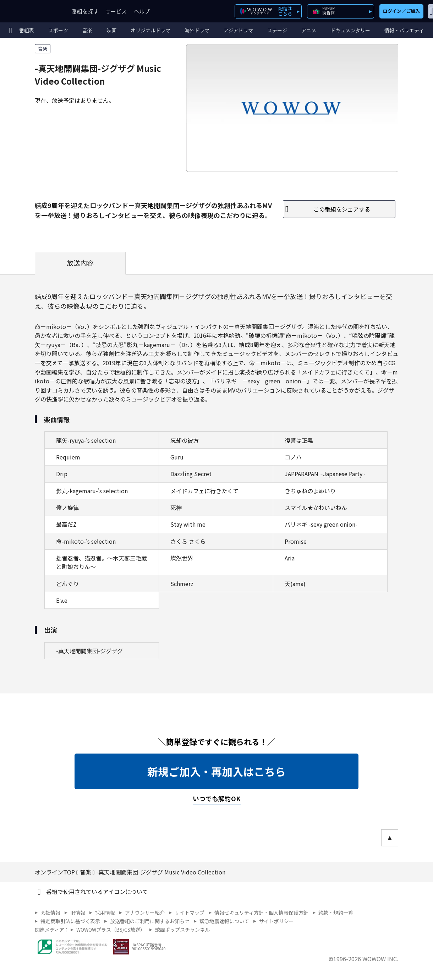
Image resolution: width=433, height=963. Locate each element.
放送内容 (80, 263)
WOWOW (31, 11)
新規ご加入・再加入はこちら (216, 771)
